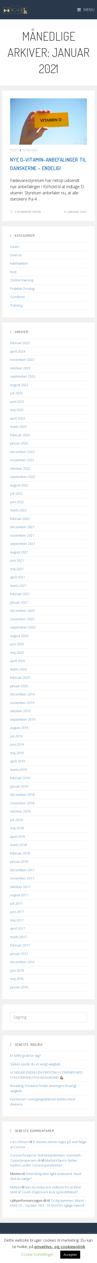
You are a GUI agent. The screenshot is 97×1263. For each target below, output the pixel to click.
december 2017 (22, 870)
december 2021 (22, 527)
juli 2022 (16, 493)
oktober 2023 (20, 368)
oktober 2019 (20, 711)
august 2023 (19, 384)
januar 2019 (19, 786)
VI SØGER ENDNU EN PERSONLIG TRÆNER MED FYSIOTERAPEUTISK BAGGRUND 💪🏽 (46, 1075)
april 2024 (17, 351)
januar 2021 (19, 602)
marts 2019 (18, 769)
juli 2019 (16, 736)
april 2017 (17, 928)
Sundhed (30, 150)
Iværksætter (19, 263)
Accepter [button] (70, 1254)
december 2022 (22, 451)
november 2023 (22, 359)
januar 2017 (19, 953)
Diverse (16, 255)
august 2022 (19, 485)
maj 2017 (17, 920)
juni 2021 (17, 560)
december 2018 (22, 794)
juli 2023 (16, 393)
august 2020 (19, 635)
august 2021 (19, 552)
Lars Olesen (19, 1141)
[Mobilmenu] (86, 9)
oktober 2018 (20, 811)
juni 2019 (17, 744)
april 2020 (17, 660)
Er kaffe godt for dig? (25, 1055)
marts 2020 (18, 669)
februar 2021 (20, 593)
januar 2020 (19, 686)
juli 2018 (16, 819)
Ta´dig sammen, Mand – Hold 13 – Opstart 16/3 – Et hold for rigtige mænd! (48, 1203)
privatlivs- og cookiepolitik (59, 1246)
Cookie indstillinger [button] (37, 1254)
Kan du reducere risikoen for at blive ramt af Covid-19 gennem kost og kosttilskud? (45, 1190)
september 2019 (22, 719)
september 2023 (22, 376)
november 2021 (22, 535)
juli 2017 (16, 903)
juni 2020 (17, 644)
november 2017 (22, 878)
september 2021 (22, 543)
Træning (16, 305)
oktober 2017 (20, 886)
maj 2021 (17, 569)
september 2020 (22, 627)
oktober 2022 (20, 468)
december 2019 (22, 694)
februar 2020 (20, 677)
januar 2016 (19, 987)
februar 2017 (20, 945)
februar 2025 (20, 343)
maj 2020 (17, 652)
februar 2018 (20, 853)
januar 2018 (19, 861)
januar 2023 (19, 443)
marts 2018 (18, 844)
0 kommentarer (28, 212)
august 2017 (19, 895)
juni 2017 (17, 911)
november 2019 (22, 702)
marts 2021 (18, 585)
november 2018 (22, 803)
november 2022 (22, 460)
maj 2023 (17, 409)
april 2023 (17, 418)
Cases (14, 246)
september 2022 (22, 476)
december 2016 (22, 962)
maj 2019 (17, 753)
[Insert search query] (48, 1017)
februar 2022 (20, 518)
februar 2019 (20, 778)
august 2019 (19, 727)
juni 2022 (17, 502)
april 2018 (17, 836)
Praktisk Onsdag (22, 288)
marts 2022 (18, 510)
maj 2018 (17, 828)
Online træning (21, 280)
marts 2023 (18, 426)
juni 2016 (17, 970)
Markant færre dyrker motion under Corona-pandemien (43, 1163)
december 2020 (22, 610)
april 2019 (17, 761)
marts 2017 (18, 937)
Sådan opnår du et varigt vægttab (35, 1064)
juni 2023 (17, 401)
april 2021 (17, 577)
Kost (14, 150)
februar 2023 (20, 435)
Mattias (15, 1187)
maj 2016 (17, 978)
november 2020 (22, 619)
